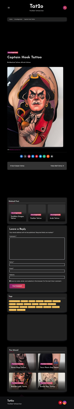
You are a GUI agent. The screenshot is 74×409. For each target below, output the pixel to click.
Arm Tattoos (12, 304)
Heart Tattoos (12, 309)
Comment (13, 236)
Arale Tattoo (54, 218)
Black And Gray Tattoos (14, 301)
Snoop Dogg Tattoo (18, 367)
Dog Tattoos (39, 306)
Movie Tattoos (27, 304)
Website (11, 275)
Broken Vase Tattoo (47, 386)
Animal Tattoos (40, 301)
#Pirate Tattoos (26, 62)
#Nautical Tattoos (14, 62)
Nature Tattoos (23, 306)
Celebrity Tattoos (21, 309)
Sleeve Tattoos (56, 306)
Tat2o (36, 6)
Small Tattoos (24, 301)
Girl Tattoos (32, 301)
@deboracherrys (15, 149)
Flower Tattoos (48, 301)
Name (11, 262)
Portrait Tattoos (43, 304)
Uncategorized (12, 52)
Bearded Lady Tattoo (19, 386)
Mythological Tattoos (14, 306)
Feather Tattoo (35, 218)
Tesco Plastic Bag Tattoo (49, 367)
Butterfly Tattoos (52, 304)
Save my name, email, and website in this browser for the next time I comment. (36, 281)
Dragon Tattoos (47, 306)
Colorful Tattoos (57, 301)
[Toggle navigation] (8, 8)
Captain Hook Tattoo (24, 57)
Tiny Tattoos (20, 304)
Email (11, 268)
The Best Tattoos (17, 364)
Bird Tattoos (35, 304)
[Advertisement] (37, 39)
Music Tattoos (31, 306)
